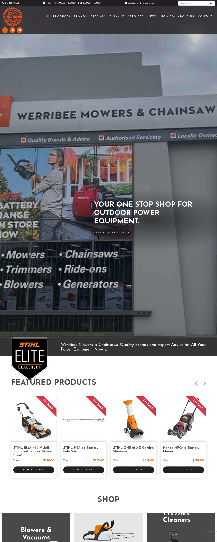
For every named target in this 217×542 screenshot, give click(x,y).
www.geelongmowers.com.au (114, 428)
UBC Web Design (113, 527)
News (62, 504)
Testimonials (66, 514)
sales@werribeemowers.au (140, 3)
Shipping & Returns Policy (94, 533)
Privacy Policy (116, 533)
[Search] (193, 3)
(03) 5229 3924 (108, 422)
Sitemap (130, 533)
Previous (196, 49)
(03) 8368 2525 (41, 422)
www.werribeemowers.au (45, 428)
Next (205, 49)
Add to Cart (33, 136)
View (16, 126)
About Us (65, 509)
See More (108, 297)
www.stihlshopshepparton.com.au (185, 428)
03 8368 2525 (11, 3)
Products (64, 495)
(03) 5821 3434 (175, 422)
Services (64, 499)
